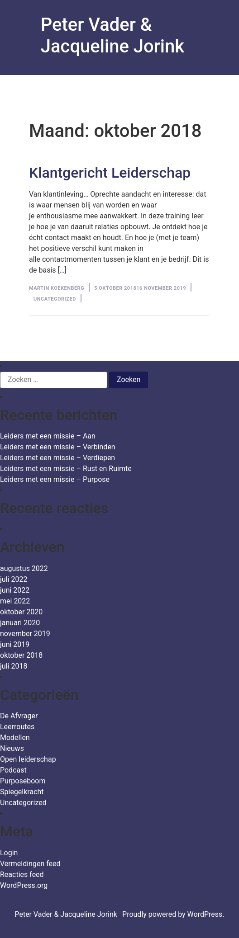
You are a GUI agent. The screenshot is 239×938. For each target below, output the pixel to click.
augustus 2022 (24, 568)
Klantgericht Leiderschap (110, 172)
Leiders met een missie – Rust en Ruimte (66, 468)
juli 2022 (13, 579)
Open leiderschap (28, 759)
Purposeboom (22, 781)
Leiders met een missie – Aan (48, 436)
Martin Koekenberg (56, 288)
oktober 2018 (21, 655)
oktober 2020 (21, 612)
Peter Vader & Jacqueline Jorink (112, 35)
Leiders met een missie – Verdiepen (57, 457)
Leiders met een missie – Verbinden (57, 447)
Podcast (13, 770)
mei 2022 (15, 601)
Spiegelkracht (22, 791)
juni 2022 (14, 590)
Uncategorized (54, 299)
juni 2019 (14, 644)
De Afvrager (19, 716)
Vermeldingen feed (30, 863)
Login (9, 852)
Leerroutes (17, 726)
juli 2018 (13, 666)
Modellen (15, 737)
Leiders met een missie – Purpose (55, 479)
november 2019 (25, 633)
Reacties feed (22, 874)
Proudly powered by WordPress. (173, 914)
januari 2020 (20, 622)
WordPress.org (24, 885)
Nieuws (12, 748)
